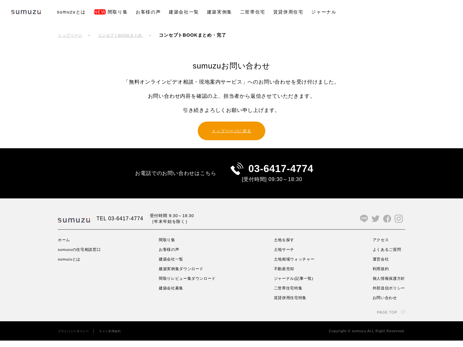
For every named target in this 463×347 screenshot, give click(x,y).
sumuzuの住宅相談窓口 (83, 255)
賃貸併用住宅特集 (290, 303)
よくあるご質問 (384, 255)
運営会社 (376, 265)
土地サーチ (283, 255)
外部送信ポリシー (386, 294)
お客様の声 (148, 11)
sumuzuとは (71, 11)
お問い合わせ (381, 303)
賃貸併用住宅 (288, 11)
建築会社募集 (171, 294)
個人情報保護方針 (386, 284)
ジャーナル (323, 11)
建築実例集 (219, 11)
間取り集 (111, 11)
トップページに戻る (231, 130)
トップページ (72, 35)
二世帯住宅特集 (288, 294)
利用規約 (376, 275)
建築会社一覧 (184, 11)
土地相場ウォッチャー (295, 265)
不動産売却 (283, 275)
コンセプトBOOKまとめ (129, 35)
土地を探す (283, 246)
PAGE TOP (384, 318)
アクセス (376, 246)
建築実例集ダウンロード (183, 275)
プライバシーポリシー (77, 337)
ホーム (65, 246)
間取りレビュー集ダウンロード (190, 284)
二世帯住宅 (252, 11)
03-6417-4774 (281, 171)
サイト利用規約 (119, 337)
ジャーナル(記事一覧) (294, 284)
